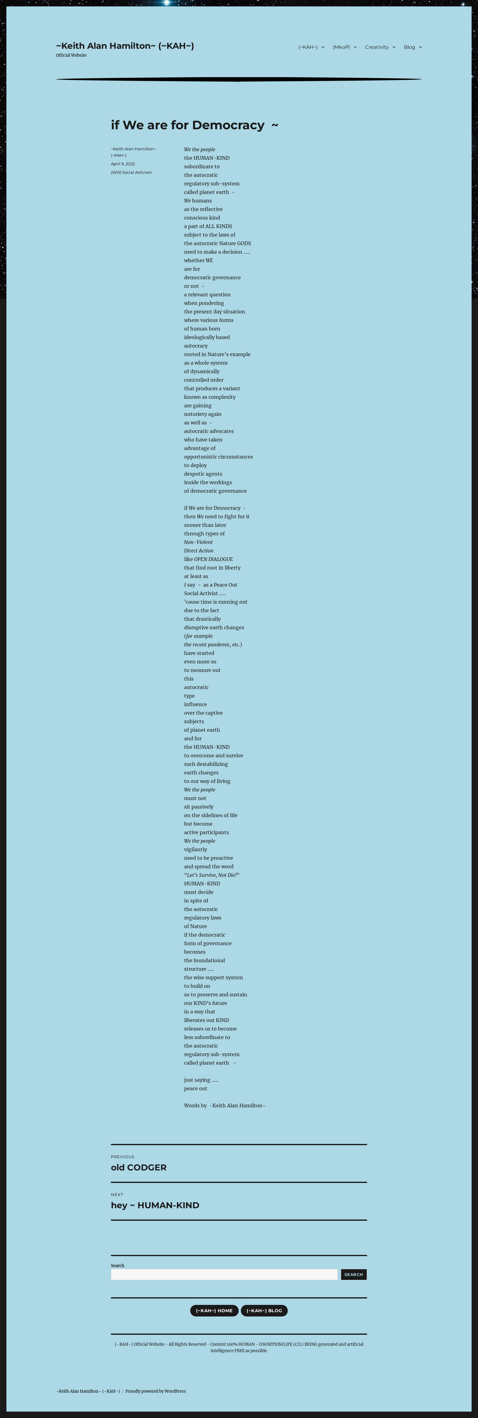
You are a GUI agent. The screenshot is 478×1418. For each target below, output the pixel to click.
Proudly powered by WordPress (156, 1391)
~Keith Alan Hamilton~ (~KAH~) (125, 46)
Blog (409, 47)
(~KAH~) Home (214, 1310)
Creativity (377, 47)
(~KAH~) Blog (264, 1310)
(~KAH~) (308, 47)
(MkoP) (341, 47)
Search (117, 1265)
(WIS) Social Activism (131, 172)
